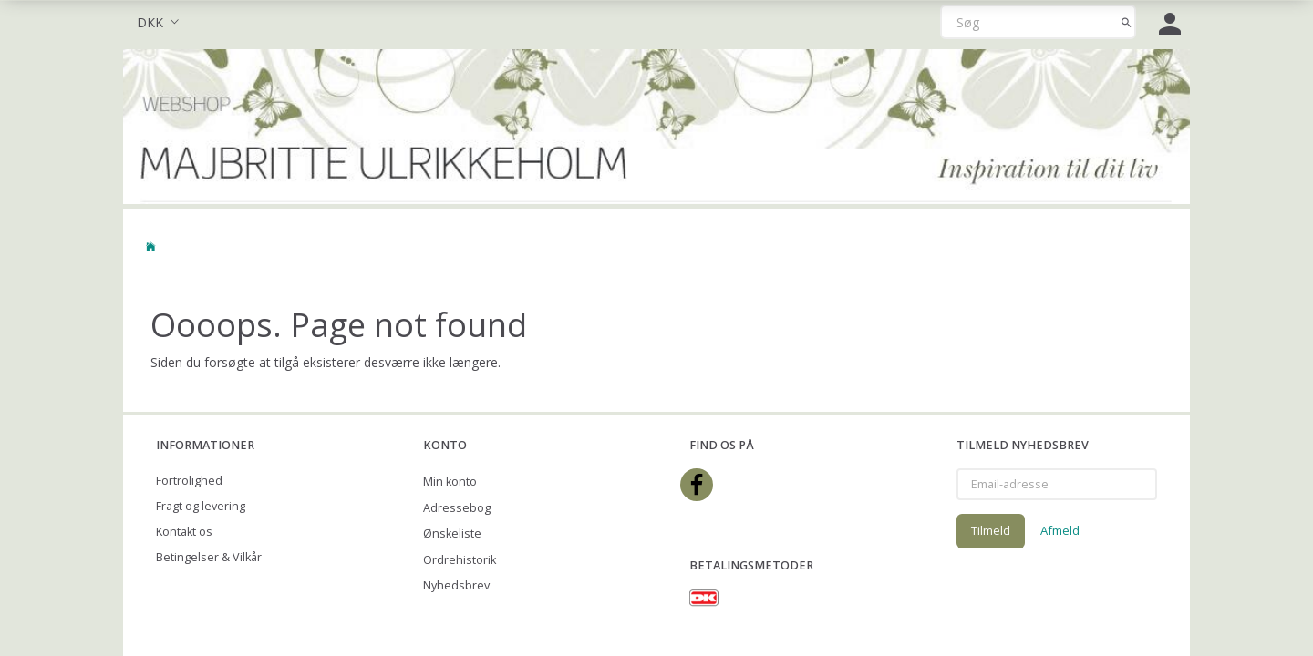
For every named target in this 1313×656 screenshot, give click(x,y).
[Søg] (1127, 22)
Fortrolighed (189, 480)
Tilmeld (990, 530)
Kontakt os (184, 531)
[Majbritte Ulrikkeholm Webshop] (656, 124)
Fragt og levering (200, 506)
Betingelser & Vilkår (209, 557)
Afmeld (1060, 530)
